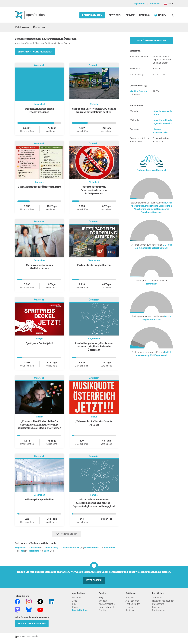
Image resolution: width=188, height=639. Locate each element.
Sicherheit (94, 182)
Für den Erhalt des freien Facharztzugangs (39, 110)
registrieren (139, 3)
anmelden (155, 3)
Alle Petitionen (132, 601)
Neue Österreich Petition (151, 40)
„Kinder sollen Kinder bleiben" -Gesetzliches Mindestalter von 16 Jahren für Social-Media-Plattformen (39, 425)
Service (130, 15)
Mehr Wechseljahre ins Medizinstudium (39, 266)
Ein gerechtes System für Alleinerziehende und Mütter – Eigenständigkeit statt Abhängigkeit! (94, 503)
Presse (75, 607)
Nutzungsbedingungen (163, 601)
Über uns (76, 597)
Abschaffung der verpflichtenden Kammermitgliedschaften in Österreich (94, 346)
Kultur (94, 416)
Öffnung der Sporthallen (39, 499)
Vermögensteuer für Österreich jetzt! (39, 186)
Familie (94, 495)
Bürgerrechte (94, 338)
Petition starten (92, 15)
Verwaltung (94, 260)
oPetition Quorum (138, 91)
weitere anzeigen (66, 534)
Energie (39, 338)
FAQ (101, 597)
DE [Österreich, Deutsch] (167, 3)
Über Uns (144, 15)
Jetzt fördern (94, 580)
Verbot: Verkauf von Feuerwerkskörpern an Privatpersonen (94, 190)
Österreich (39, 65)
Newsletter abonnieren (32, 623)
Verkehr (94, 104)
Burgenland (21, 547)
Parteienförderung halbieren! (94, 265)
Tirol (21, 550)
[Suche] (172, 15)
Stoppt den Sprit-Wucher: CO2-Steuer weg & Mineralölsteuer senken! (94, 110)
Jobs (74, 601)
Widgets (103, 601)
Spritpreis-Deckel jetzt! (39, 343)
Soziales (39, 182)
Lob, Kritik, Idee (80, 610)
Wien (46, 550)
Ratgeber (130, 597)
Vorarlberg (34, 550)
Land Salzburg (51, 547)
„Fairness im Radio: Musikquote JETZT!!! (94, 423)
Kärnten (35, 547)
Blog (74, 604)
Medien (39, 416)
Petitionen (115, 15)
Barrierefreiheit (159, 610)
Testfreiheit (151, 283)
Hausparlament (106, 607)
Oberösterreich (92, 547)
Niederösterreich (71, 547)
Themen (129, 607)
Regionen (130, 610)
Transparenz (158, 597)
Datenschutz (158, 604)
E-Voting (103, 610)
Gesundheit (39, 104)
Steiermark (109, 547)
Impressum (157, 607)
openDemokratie (107, 604)
